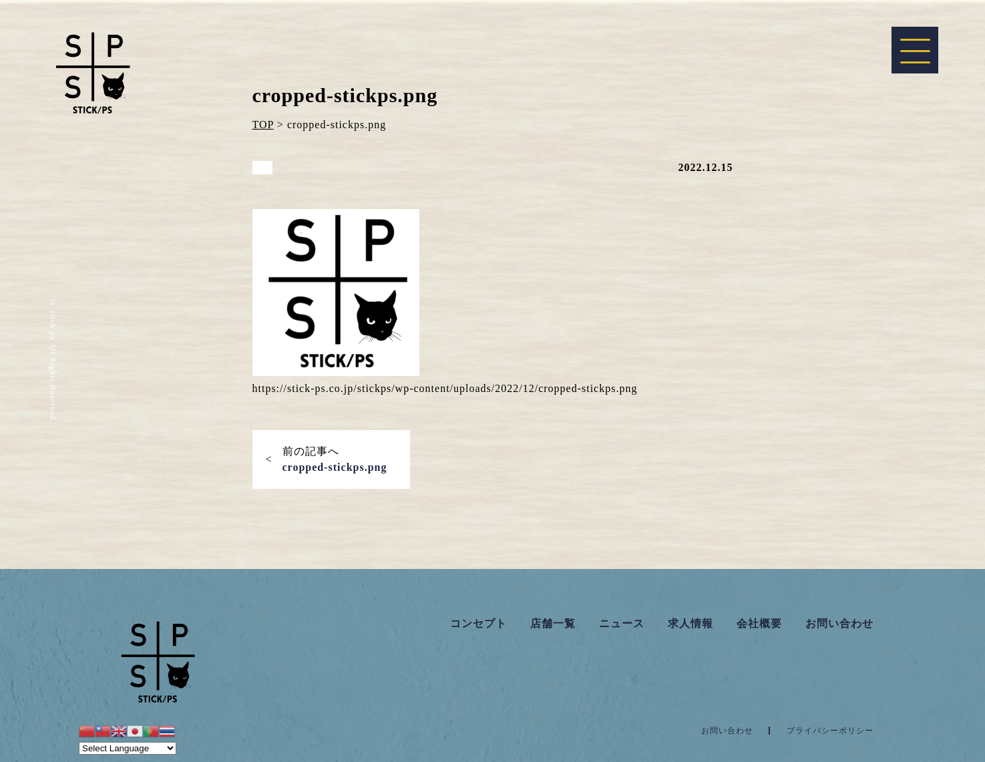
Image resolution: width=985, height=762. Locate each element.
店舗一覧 (553, 623)
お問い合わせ (839, 623)
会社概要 (759, 623)
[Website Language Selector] (127, 748)
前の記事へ (334, 459)
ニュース (621, 623)
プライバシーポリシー (830, 730)
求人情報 (690, 623)
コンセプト (478, 623)
